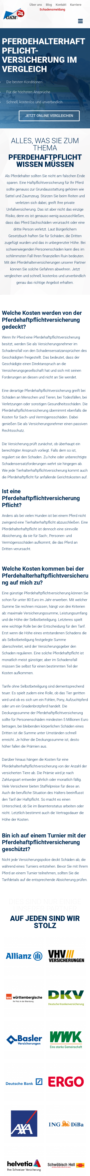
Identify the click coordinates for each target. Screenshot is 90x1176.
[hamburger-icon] (80, 21)
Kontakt (61, 4)
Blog (49, 4)
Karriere (75, 4)
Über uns (36, 4)
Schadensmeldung (52, 9)
